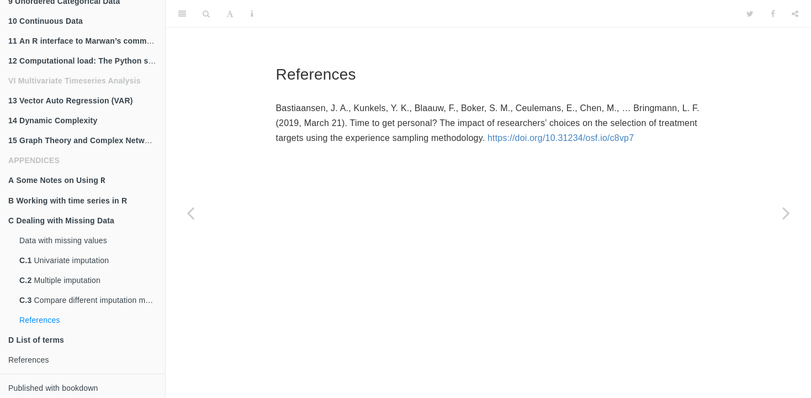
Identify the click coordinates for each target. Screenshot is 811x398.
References (39, 320)
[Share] (795, 14)
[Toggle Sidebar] (182, 14)
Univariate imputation (64, 260)
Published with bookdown (53, 388)
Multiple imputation (59, 280)
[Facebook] (772, 14)
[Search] (206, 14)
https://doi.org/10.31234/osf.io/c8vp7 (560, 138)
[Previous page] (190, 213)
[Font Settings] (230, 14)
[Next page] (786, 213)
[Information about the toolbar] (252, 14)
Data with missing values (63, 240)
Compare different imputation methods (92, 300)
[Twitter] (750, 14)
